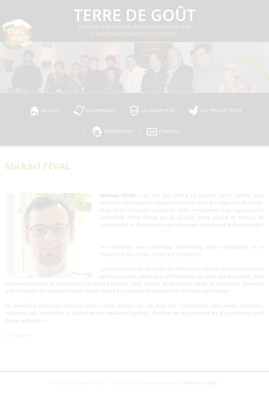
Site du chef (18, 335)
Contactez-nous (161, 382)
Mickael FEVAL (37, 166)
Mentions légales (201, 382)
